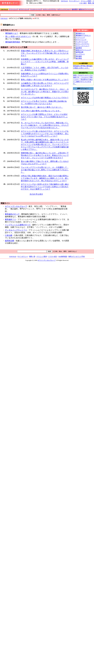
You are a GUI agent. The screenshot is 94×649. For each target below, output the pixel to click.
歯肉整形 (75, 9)
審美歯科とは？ (11, 33)
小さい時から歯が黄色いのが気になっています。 (41, 111)
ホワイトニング (24, 9)
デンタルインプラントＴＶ (16, 230)
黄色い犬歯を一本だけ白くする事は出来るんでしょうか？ (45, 80)
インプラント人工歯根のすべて (18, 225)
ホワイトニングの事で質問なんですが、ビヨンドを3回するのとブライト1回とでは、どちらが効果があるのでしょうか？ (44, 116)
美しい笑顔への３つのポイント (18, 36)
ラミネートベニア (36, 9)
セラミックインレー (64, 9)
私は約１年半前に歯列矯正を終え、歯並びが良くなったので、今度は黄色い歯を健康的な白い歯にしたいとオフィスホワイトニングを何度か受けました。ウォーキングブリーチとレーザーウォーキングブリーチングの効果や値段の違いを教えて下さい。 (45, 144)
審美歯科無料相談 (12, 42)
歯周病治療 (9, 241)
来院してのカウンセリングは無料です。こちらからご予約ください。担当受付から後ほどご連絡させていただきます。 (83, 79)
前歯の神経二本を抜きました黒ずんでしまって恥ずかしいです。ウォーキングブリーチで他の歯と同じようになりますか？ (45, 53)
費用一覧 (91, 3)
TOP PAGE (64, 1)
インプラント (79, 54)
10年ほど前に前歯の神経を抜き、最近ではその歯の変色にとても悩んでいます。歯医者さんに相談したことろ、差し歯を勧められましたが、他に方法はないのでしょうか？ (45, 178)
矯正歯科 (77, 56)
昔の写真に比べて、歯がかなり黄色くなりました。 (42, 107)
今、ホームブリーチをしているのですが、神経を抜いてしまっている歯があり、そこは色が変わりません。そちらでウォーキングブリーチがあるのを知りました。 (45, 125)
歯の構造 (77, 58)
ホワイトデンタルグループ (16, 206)
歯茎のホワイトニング (86, 9)
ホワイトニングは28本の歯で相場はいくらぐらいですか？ (45, 98)
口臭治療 (8, 235)
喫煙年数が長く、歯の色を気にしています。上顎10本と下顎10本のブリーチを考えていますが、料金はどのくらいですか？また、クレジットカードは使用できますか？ (45, 155)
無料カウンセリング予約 (76, 256)
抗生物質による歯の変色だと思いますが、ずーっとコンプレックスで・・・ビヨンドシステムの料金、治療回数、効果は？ (45, 61)
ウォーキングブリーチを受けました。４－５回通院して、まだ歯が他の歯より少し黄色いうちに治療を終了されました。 (45, 169)
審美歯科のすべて (12, 214)
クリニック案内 (86, 1)
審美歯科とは (79, 33)
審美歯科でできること (82, 35)
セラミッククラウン (49, 9)
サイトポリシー (74, 1)
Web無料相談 (62, 256)
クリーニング (13, 9)
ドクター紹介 (52, 256)
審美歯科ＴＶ (10, 219)
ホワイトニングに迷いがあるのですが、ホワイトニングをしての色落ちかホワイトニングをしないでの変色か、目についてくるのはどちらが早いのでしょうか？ (45, 133)
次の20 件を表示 (36, 194)
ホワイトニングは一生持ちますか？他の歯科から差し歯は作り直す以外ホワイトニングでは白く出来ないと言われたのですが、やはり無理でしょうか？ (45, 186)
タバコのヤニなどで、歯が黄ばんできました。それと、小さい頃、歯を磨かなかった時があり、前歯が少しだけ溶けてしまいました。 (45, 91)
